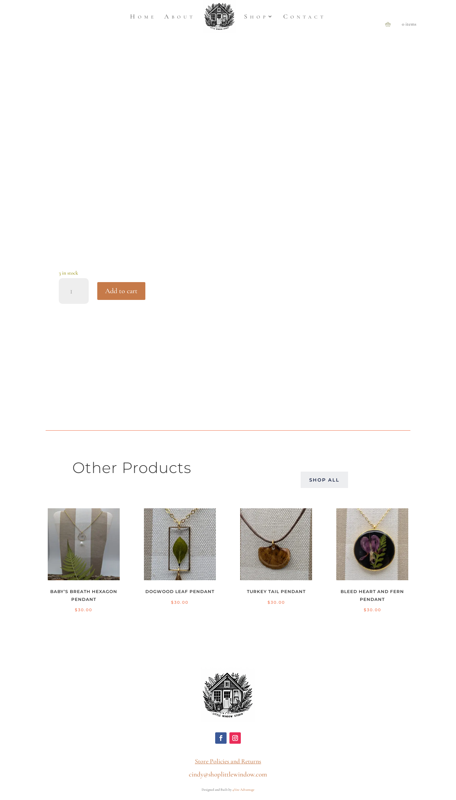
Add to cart (121, 291)
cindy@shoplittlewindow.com (228, 774)
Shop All (324, 480)
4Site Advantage (243, 790)
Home (143, 16)
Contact (304, 16)
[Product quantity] (74, 291)
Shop (256, 16)
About (179, 16)
